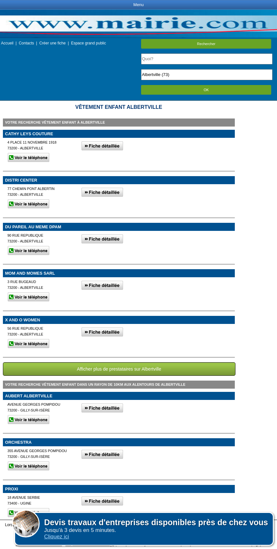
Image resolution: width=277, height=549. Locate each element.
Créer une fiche (52, 43)
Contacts (26, 43)
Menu (138, 4)
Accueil (7, 43)
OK (206, 90)
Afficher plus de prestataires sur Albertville (119, 369)
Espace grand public (88, 43)
